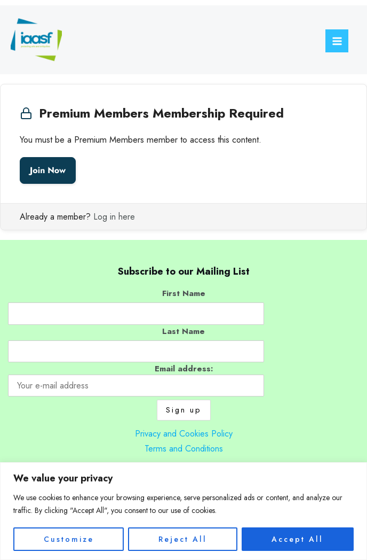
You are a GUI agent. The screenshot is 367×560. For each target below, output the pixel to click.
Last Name (183, 331)
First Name (183, 293)
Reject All (182, 539)
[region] (183, 511)
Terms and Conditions (184, 448)
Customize (69, 539)
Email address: (136, 379)
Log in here (114, 217)
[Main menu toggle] (336, 40)
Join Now (48, 170)
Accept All (297, 539)
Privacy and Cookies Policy (184, 433)
